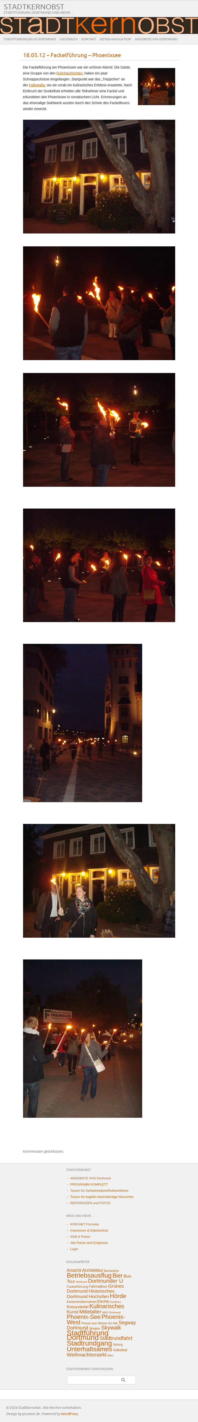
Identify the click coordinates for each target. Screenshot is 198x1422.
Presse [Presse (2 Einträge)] (86, 1323)
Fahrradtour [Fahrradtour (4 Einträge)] (98, 1286)
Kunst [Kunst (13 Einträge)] (72, 1311)
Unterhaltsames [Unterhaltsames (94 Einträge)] (89, 1349)
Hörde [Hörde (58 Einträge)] (118, 1296)
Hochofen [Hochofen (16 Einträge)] (99, 1296)
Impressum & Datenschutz (89, 1230)
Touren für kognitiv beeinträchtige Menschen (101, 1197)
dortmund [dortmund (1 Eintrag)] (81, 1281)
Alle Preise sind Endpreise (89, 1243)
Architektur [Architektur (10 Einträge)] (92, 1270)
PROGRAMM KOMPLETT (89, 1184)
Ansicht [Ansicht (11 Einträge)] (74, 1270)
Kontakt (88, 39)
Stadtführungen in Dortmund (30, 39)
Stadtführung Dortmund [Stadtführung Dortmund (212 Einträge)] (87, 1335)
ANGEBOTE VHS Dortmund (156, 39)
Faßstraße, (37, 85)
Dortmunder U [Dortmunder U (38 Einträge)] (105, 1281)
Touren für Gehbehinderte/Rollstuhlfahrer (99, 1190)
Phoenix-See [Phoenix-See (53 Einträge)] (83, 1316)
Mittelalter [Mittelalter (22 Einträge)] (90, 1311)
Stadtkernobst (34, 7)
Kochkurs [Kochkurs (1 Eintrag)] (115, 1301)
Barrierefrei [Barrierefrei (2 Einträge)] (111, 1271)
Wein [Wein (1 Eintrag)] (110, 1355)
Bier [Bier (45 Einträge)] (117, 1275)
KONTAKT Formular (84, 1224)
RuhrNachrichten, (69, 73)
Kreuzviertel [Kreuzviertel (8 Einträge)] (78, 1307)
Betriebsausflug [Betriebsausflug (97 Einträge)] (89, 1275)
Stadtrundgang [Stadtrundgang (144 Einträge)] (89, 1343)
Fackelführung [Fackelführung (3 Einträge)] (77, 1286)
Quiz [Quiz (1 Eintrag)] (94, 1323)
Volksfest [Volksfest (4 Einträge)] (120, 1350)
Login (74, 1249)
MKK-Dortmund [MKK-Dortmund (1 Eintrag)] (111, 1312)
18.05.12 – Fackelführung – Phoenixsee (72, 55)
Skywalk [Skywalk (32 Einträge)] (111, 1328)
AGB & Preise (80, 1236)
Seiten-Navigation (115, 39)
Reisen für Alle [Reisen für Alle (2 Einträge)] (108, 1323)
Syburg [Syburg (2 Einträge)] (118, 1344)
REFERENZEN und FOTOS (90, 1203)
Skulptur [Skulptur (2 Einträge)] (94, 1328)
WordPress (69, 1414)
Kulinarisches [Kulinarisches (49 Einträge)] (106, 1306)
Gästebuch (69, 39)
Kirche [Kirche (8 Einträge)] (103, 1301)
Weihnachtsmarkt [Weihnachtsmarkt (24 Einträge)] (86, 1354)
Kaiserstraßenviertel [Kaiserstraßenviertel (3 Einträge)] (81, 1302)
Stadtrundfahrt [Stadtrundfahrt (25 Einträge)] (115, 1338)
